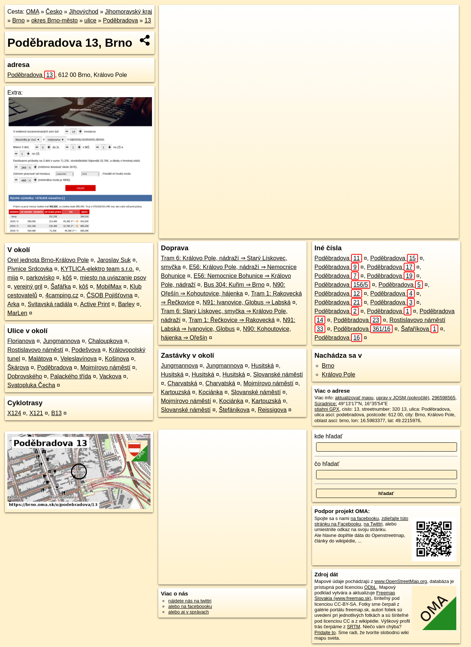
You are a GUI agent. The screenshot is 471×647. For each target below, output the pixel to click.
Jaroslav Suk (114, 260)
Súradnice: (326, 403)
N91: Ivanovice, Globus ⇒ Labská (247, 302)
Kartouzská (175, 392)
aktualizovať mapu (354, 397)
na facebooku (365, 518)
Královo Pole (338, 374)
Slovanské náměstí (278, 374)
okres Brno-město (54, 20)
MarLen (17, 313)
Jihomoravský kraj (128, 11)
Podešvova (85, 350)
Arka (13, 304)
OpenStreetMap (321, 233)
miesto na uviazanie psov (113, 278)
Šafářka (60, 286)
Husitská (262, 366)
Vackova (110, 376)
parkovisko (40, 278)
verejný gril (28, 286)
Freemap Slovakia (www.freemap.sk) (355, 595)
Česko (54, 11)
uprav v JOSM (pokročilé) (402, 397)
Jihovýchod (83, 11)
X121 (36, 413)
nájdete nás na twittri (189, 601)
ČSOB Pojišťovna (109, 295)
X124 (14, 413)
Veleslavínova (78, 359)
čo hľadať (327, 464)
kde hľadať (329, 436)
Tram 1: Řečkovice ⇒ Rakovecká (232, 320)
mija (12, 278)
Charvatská (182, 383)
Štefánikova (234, 410)
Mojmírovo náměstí (105, 367)
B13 (56, 413)
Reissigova (272, 410)
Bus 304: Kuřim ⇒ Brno (234, 285)
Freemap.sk (359, 233)
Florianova (21, 341)
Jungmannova (61, 341)
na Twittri (373, 524)
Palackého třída (70, 376)
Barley (126, 304)
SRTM (353, 626)
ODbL (370, 587)
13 (148, 20)
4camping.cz (61, 295)
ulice (90, 20)
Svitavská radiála (50, 304)
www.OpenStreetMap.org (400, 581)
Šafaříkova (419, 329)
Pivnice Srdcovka (30, 269)
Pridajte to (325, 632)
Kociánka (211, 392)
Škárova (18, 367)
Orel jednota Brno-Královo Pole (48, 260)
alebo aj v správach (188, 612)
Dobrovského (24, 376)
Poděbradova (120, 20)
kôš (67, 278)
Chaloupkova (105, 341)
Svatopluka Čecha (31, 385)
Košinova (117, 359)
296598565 (444, 397)
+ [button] (171, 17)
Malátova (40, 359)
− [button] (171, 28)
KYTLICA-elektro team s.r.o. (97, 269)
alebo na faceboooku (190, 606)
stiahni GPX (327, 409)
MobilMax (108, 286)
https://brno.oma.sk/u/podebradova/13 (420, 233)
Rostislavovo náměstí (35, 350)
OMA (32, 11)
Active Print (95, 304)
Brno (18, 20)
